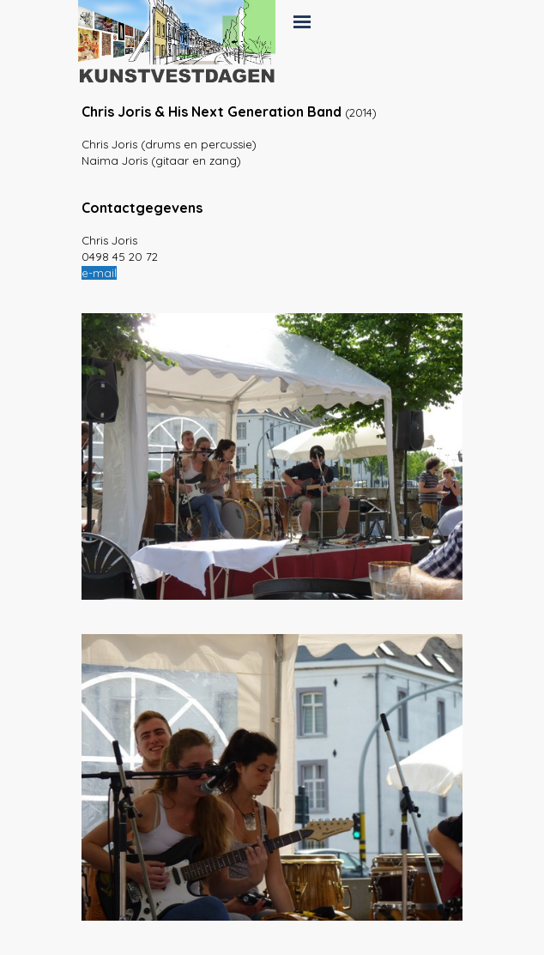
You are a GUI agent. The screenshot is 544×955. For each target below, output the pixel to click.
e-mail (99, 273)
